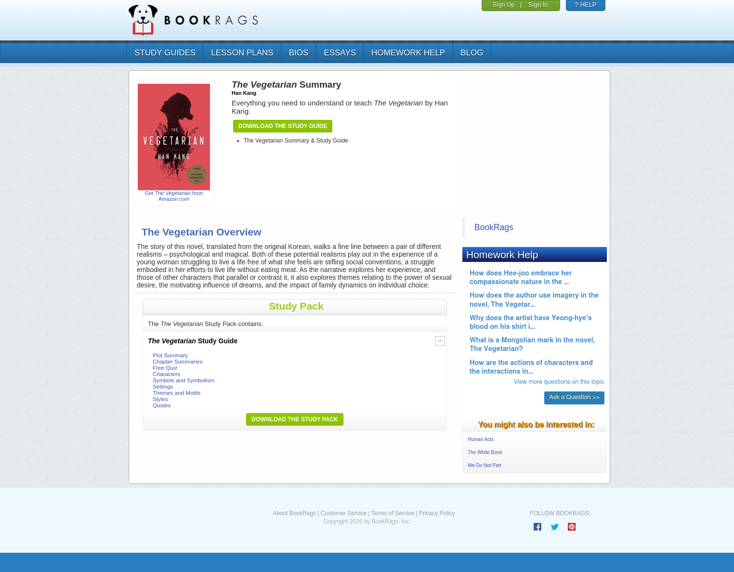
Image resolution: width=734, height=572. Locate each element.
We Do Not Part (484, 465)
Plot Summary (170, 355)
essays (340, 52)
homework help (408, 52)
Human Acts (481, 439)
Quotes (162, 405)
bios (299, 52)
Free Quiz (165, 367)
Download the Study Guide (282, 126)
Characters (166, 374)
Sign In (538, 4)
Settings (163, 386)
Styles (160, 399)
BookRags (493, 227)
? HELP (586, 4)
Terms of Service (392, 513)
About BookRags (294, 513)
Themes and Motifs (176, 393)
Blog (471, 52)
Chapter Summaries (178, 361)
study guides (165, 52)
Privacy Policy (437, 513)
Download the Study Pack (294, 419)
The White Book (485, 452)
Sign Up (504, 4)
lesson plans (242, 52)
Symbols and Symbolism (183, 380)
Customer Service (344, 513)
